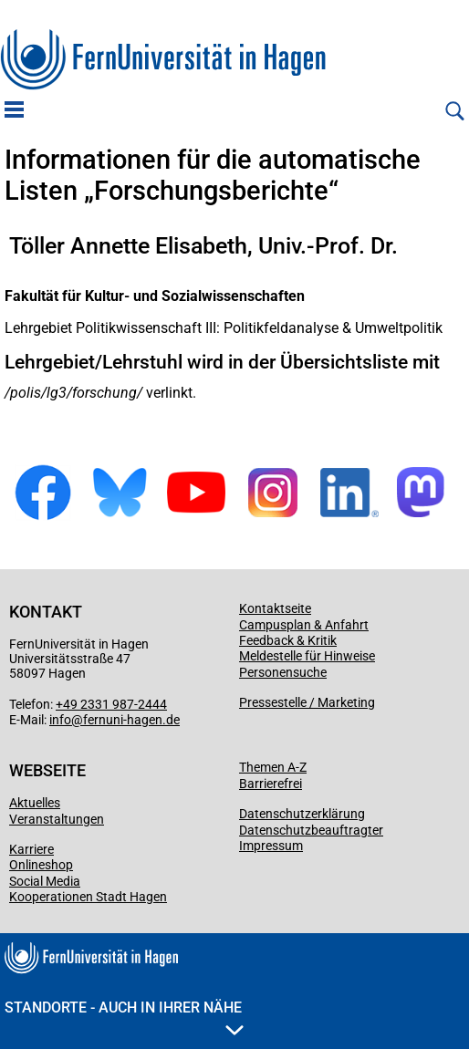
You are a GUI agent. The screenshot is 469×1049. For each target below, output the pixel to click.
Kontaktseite (275, 608)
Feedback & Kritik (288, 640)
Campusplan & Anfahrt (304, 625)
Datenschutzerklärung (302, 813)
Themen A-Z (273, 767)
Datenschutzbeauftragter (311, 830)
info (60, 719)
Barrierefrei (270, 783)
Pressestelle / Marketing (307, 702)
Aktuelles (34, 802)
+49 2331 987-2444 (111, 704)
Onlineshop (41, 864)
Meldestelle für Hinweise (307, 656)
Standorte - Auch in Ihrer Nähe (124, 1017)
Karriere (31, 849)
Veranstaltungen (56, 819)
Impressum (271, 845)
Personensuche (283, 672)
